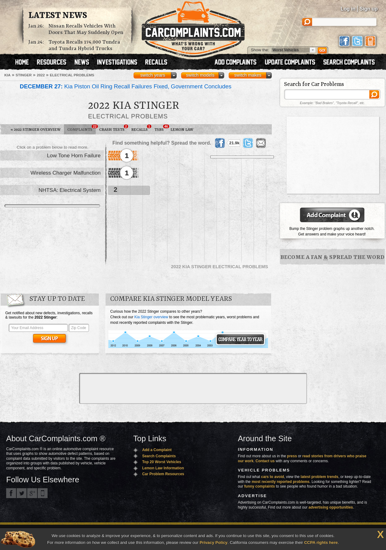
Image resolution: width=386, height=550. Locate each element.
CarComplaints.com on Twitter (22, 493)
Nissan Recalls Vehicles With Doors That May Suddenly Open (85, 29)
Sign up (368, 8)
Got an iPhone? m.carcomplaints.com (43, 493)
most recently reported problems (280, 482)
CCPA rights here (321, 542)
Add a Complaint (156, 450)
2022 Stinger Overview (35, 129)
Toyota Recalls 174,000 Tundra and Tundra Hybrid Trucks (84, 45)
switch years (152, 75)
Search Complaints (159, 456)
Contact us (265, 461)
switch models (200, 75)
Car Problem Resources (163, 474)
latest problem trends (319, 477)
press (292, 456)
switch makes (248, 75)
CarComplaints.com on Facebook (11, 493)
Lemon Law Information (163, 468)
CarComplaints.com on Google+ (32, 493)
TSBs (160, 128)
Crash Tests (113, 128)
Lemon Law (181, 129)
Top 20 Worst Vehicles (161, 462)
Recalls (141, 128)
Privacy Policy (213, 542)
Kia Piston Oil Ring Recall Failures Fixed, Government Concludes (125, 86)
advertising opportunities (330, 507)
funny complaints (259, 486)
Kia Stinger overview (151, 317)
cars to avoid (272, 477)
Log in (348, 8)
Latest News (57, 16)
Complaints (81, 128)
